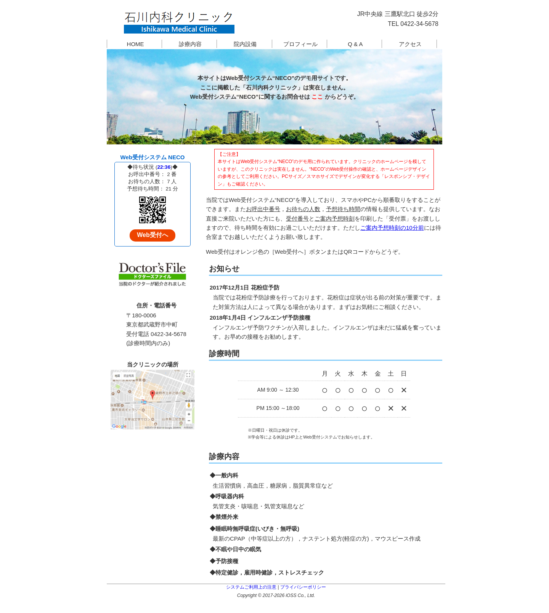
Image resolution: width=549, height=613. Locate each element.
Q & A (355, 42)
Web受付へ (152, 233)
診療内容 (190, 42)
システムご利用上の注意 (251, 585)
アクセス (410, 42)
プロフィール (300, 42)
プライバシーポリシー (303, 585)
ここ (317, 94)
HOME (135, 42)
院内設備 (245, 42)
